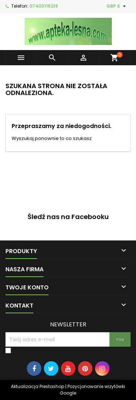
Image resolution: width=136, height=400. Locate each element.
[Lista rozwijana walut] (117, 6)
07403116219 (43, 6)
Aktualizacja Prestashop (37, 386)
